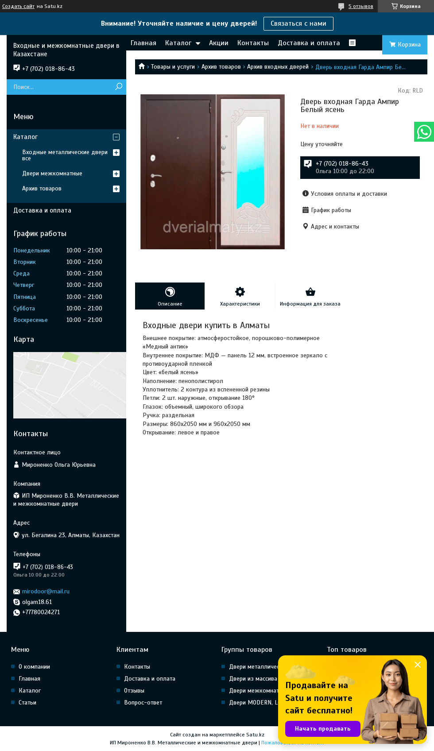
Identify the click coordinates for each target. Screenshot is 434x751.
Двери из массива (253, 678)
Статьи (27, 702)
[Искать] (118, 87)
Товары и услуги (173, 66)
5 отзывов (361, 6)
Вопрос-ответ (143, 702)
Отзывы (134, 690)
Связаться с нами (298, 23)
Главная (143, 43)
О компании (34, 666)
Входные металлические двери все (65, 155)
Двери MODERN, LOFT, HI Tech (269, 702)
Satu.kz (255, 735)
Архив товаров (221, 66)
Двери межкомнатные (52, 173)
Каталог (178, 43)
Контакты (253, 43)
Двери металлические (259, 666)
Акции (219, 43)
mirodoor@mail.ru (46, 591)
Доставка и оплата (309, 43)
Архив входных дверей (278, 66)
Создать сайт (18, 6)
